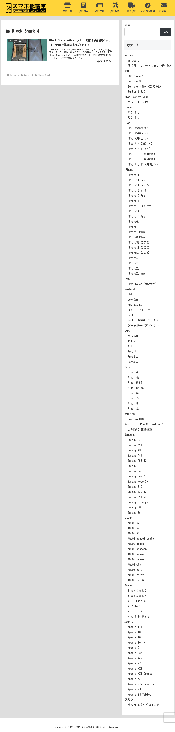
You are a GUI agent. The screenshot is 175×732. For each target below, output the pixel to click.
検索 (127, 25)
